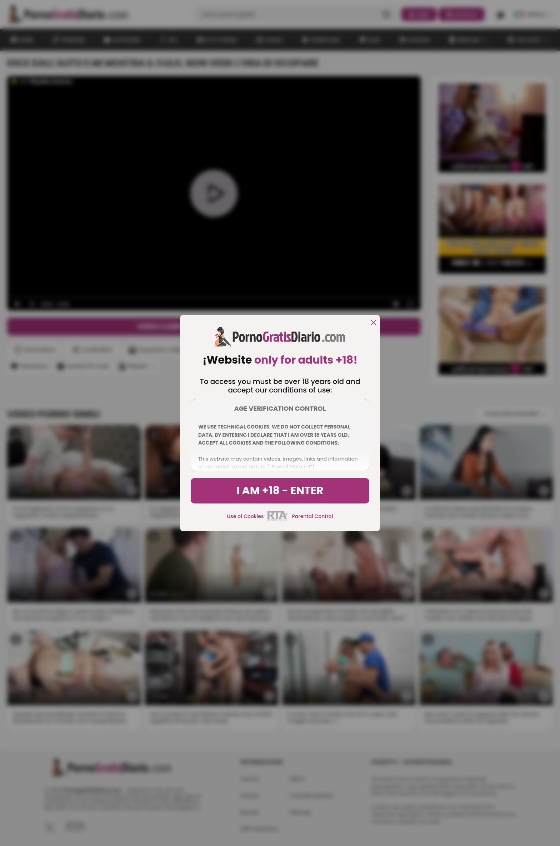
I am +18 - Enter (279, 490)
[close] (373, 323)
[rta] (277, 519)
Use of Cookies (245, 516)
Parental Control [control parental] (312, 516)
